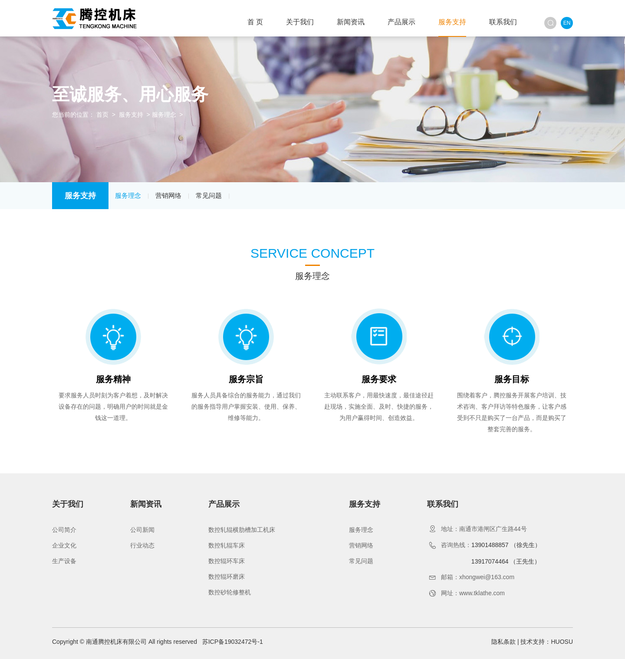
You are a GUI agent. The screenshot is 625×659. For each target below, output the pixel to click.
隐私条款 (503, 641)
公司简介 (64, 529)
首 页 (255, 22)
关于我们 (300, 22)
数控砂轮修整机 (229, 592)
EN (567, 23)
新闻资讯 (351, 22)
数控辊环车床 (226, 560)
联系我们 (503, 22)
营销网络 (168, 195)
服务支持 (452, 22)
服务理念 (164, 114)
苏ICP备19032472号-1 (232, 641)
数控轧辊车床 (226, 545)
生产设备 (64, 560)
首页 (102, 114)
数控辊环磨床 (226, 576)
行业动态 (142, 545)
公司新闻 (142, 529)
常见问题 (209, 195)
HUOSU (562, 641)
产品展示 (401, 22)
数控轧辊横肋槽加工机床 (241, 529)
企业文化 (64, 545)
